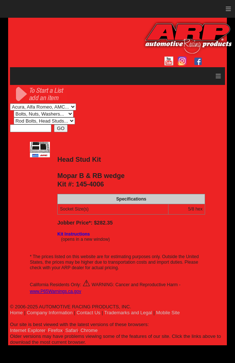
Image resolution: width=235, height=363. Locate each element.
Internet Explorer (27, 330)
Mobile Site (168, 312)
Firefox (55, 330)
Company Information (49, 312)
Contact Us (88, 312)
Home (16, 312)
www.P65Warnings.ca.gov (55, 291)
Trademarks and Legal (128, 312)
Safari (71, 330)
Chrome (89, 330)
